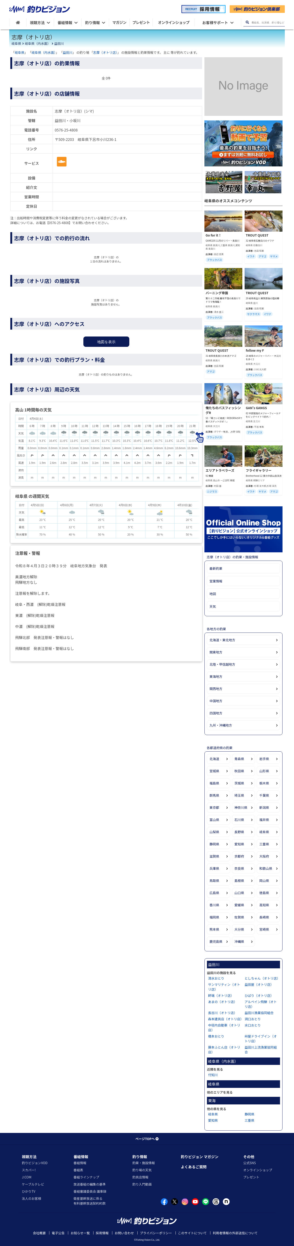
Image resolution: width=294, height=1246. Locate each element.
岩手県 (264, 758)
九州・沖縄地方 (220, 725)
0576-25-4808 (66, 130)
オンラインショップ (257, 1170)
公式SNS (249, 1162)
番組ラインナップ (86, 1177)
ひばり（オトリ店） (259, 995)
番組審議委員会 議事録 (90, 1191)
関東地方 (215, 652)
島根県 (239, 880)
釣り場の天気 (142, 1170)
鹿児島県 (215, 941)
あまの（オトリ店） (222, 1001)
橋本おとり (216, 1036)
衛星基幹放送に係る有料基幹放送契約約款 (90, 1201)
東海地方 (215, 676)
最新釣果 (215, 568)
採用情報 (102, 1233)
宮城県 (214, 771)
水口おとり (253, 1025)
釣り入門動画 (142, 1184)
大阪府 (264, 856)
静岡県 (214, 844)
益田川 (59, 43)
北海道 (214, 758)
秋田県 (239, 771)
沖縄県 (239, 941)
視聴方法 (29, 1156)
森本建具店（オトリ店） (225, 1019)
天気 (212, 606)
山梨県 (214, 832)
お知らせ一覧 (80, 1233)
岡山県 (264, 880)
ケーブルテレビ (33, 1184)
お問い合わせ (124, 1233)
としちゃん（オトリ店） (262, 978)
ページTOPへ (146, 1138)
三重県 (264, 844)
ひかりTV (28, 1191)
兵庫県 (214, 868)
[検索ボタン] (247, 22)
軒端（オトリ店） (221, 995)
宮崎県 (264, 929)
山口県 (239, 892)
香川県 (214, 905)
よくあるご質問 (193, 1166)
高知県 (264, 905)
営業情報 (215, 581)
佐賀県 (239, 917)
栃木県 (264, 783)
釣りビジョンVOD (35, 1162)
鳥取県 (214, 880)
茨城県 (239, 783)
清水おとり (216, 978)
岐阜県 (16, 43)
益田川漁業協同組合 (259, 1012)
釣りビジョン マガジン (199, 1156)
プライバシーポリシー (156, 1233)
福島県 (214, 783)
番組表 (78, 1170)
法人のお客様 (31, 1198)
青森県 (239, 758)
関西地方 (215, 688)
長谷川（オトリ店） (222, 1012)
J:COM (26, 1177)
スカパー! (29, 1170)
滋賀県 (214, 856)
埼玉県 (239, 795)
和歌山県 (265, 868)
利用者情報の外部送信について (235, 1233)
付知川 (213, 1074)
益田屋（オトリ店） (259, 984)
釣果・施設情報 (143, 1162)
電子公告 (58, 1233)
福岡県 (214, 917)
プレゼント (251, 1177)
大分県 (239, 929)
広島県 (214, 892)
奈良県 (239, 868)
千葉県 (264, 795)
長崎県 (264, 917)
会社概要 (39, 1233)
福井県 (264, 819)
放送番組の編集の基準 (90, 1184)
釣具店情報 (140, 1177)
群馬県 (214, 795)
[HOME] (17, 22)
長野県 (239, 832)
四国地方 (215, 713)
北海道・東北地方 (222, 640)
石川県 (239, 819)
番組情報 (81, 1156)
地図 (212, 593)
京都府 (239, 856)
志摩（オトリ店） (105, 52)
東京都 (214, 807)
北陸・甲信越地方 (222, 664)
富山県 (214, 819)
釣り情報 (139, 1156)
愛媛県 (239, 905)
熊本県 (214, 929)
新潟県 (264, 807)
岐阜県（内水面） (38, 43)
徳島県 (264, 892)
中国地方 (215, 701)
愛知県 (239, 844)
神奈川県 (241, 807)
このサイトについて (192, 1233)
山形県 (264, 771)
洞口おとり (253, 1019)
